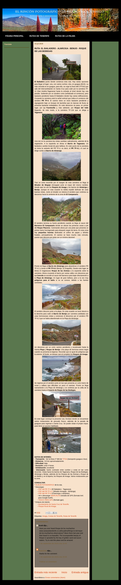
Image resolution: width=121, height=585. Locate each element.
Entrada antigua (80, 572)
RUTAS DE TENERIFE (39, 36)
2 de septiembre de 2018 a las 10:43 (53, 543)
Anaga (44, 516)
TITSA (65, 459)
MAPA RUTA (55, 496)
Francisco (43, 551)
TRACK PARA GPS (45, 500)
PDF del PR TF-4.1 (45, 491)
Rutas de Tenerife (69, 516)
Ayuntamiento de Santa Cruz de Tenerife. (53, 504)
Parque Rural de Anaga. (47, 506)
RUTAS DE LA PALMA (65, 36)
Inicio (64, 572)
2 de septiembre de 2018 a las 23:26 (53, 557)
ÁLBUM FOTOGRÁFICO (45, 485)
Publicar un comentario (48, 562)
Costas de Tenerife (55, 516)
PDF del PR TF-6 (44, 493)
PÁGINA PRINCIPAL (14, 36)
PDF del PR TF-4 (44, 489)
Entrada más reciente (45, 572)
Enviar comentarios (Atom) (55, 577)
